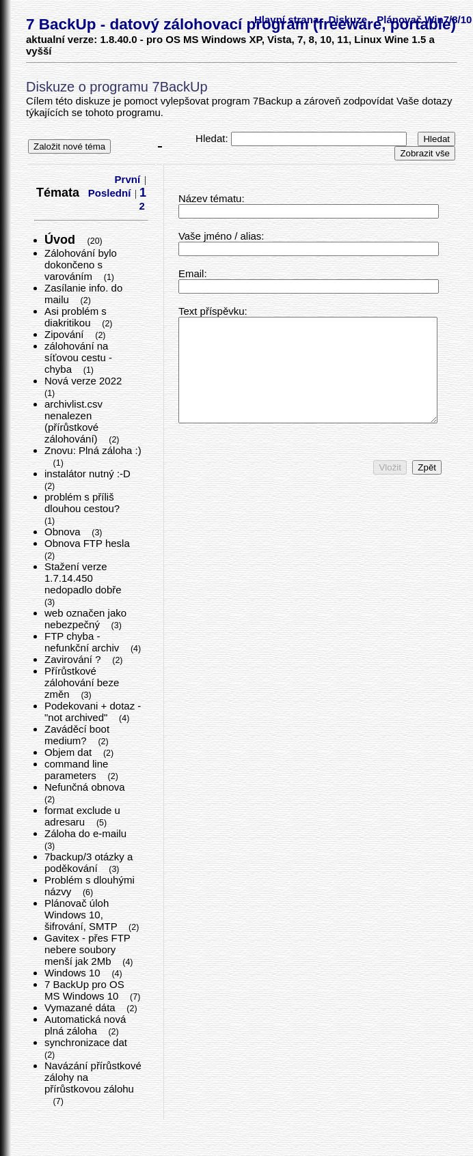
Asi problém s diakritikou (75, 316)
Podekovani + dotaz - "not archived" (92, 711)
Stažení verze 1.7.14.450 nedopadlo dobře (84, 578)
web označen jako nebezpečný (85, 618)
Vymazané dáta (81, 1007)
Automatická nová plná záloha (85, 1025)
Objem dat (69, 752)
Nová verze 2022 (84, 380)
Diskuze (347, 19)
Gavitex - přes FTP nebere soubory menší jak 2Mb (87, 949)
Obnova (63, 531)
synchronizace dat (87, 1042)
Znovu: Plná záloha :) (92, 450)
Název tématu (210, 198)
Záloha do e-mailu (86, 833)
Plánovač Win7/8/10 (424, 19)
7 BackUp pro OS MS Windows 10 (84, 990)
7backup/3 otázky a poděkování (88, 862)
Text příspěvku (211, 311)
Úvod (61, 239)
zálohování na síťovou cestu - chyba (78, 357)
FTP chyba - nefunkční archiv (83, 641)
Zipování (65, 334)
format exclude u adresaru (82, 816)
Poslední (109, 193)
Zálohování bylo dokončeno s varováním (80, 264)
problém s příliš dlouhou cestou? (83, 502)
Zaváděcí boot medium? (76, 734)
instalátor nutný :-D (88, 473)
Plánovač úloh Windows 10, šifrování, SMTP (82, 914)
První (128, 179)
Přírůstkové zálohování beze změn (81, 682)
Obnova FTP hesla (88, 543)
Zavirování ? (74, 659)
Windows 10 (73, 972)
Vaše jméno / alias (219, 236)
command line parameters (76, 769)
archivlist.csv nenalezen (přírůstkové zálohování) (73, 421)
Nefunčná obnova (86, 787)
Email (191, 273)
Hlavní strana (286, 19)
